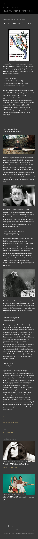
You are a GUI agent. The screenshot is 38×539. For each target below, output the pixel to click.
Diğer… (31, 11)
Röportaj (23, 11)
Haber (15, 11)
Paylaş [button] (5, 417)
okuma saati (7, 422)
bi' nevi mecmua (11, 7)
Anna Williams (16, 530)
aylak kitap (17, 419)
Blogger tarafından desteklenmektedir (19, 526)
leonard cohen (26, 419)
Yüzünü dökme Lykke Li (16, 464)
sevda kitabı (14, 422)
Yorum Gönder (8, 432)
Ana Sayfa (7, 11)
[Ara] (33, 3)
